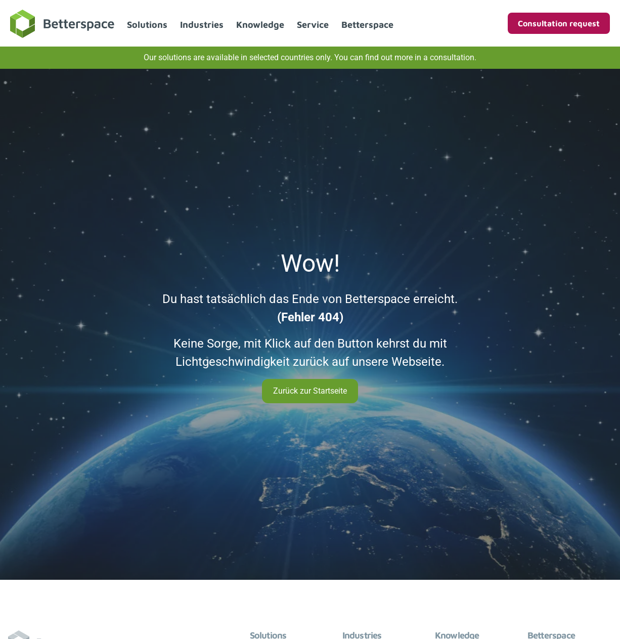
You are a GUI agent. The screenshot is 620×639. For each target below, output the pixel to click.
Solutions (147, 24)
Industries (202, 24)
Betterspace (367, 24)
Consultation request (559, 23)
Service (313, 24)
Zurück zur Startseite (310, 391)
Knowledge (260, 24)
